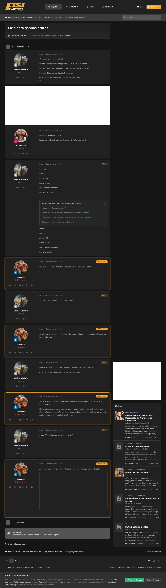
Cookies (47, 567)
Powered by (149, 567)
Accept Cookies (134, 580)
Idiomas (10, 567)
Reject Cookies (153, 580)
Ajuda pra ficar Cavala (136, 472)
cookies (60, 582)
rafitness (128, 423)
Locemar (21, 277)
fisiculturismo (130, 529)
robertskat (129, 463)
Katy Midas (129, 475)
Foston (127, 437)
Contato (39, 567)
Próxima (20, 47)
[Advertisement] (57, 105)
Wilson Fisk (129, 503)
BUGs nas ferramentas (136, 527)
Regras (41, 582)
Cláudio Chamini (131, 489)
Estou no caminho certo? (138, 446)
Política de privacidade (25, 567)
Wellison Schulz (21, 35)
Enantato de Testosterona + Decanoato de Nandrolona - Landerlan (139, 418)
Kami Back (21, 145)
